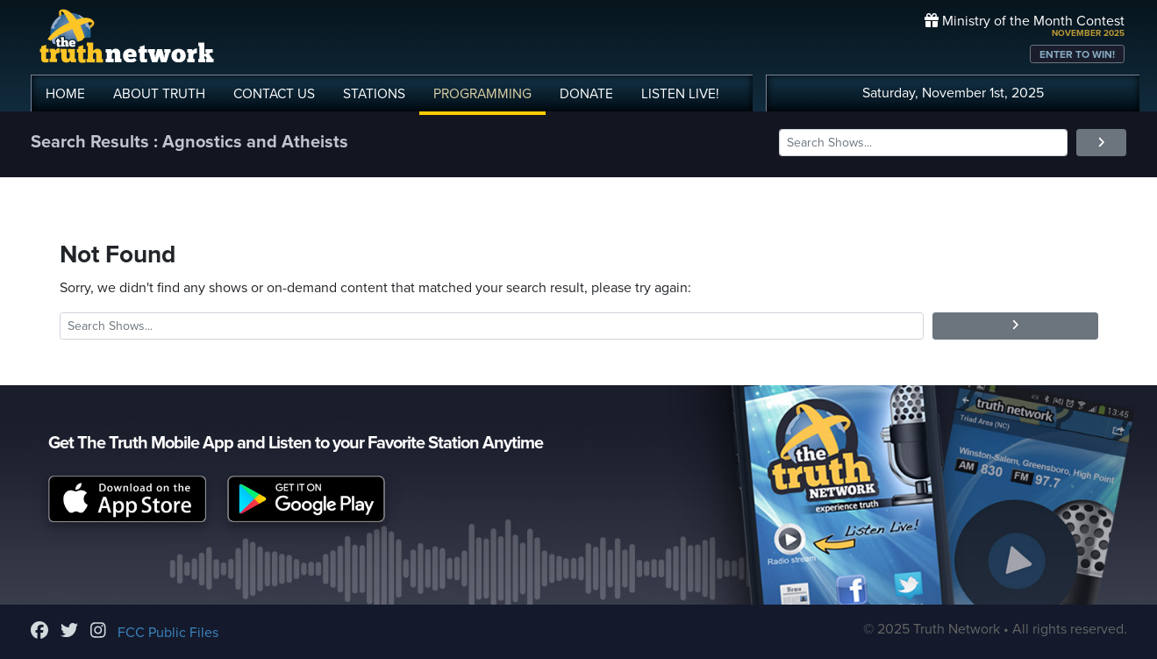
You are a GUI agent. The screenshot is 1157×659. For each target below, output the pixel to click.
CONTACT (274, 94)
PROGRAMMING (482, 94)
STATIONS (374, 94)
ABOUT (159, 94)
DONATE (586, 94)
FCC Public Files (168, 632)
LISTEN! (680, 94)
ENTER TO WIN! (1077, 54)
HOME (65, 94)
